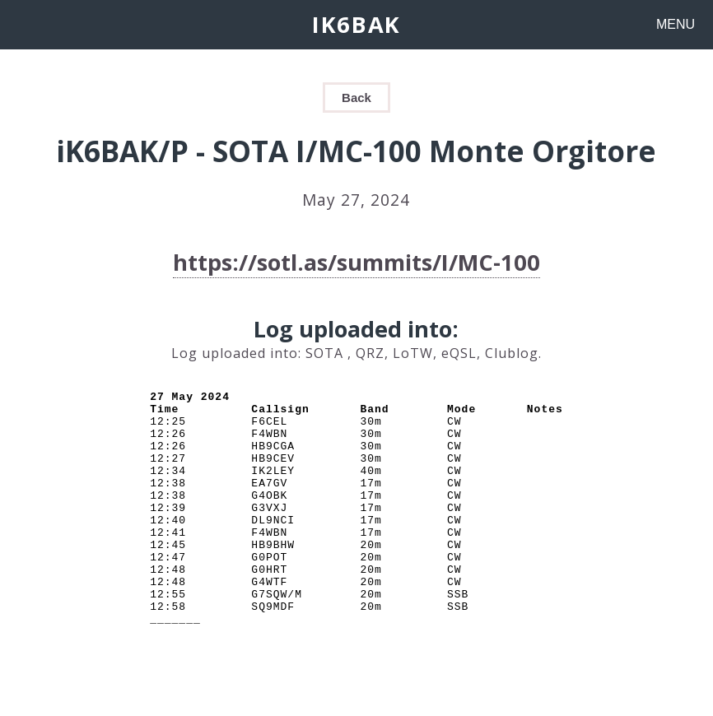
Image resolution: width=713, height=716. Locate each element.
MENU (675, 24)
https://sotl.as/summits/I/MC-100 (356, 262)
